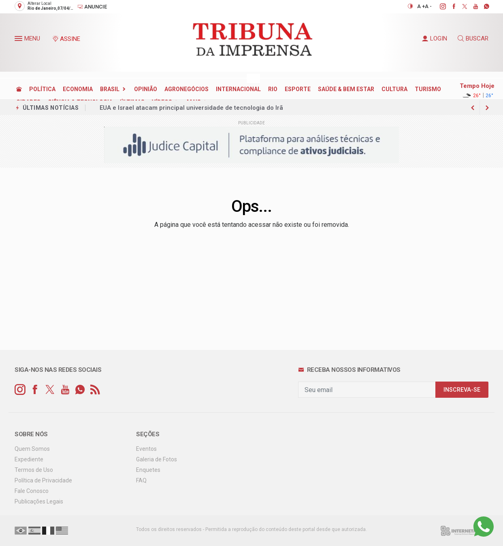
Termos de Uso (34, 470)
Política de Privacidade (43, 480)
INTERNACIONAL (238, 89)
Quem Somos (32, 449)
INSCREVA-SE (461, 389)
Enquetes (148, 470)
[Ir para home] (19, 89)
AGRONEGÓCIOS (186, 89)
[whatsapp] (482, 6)
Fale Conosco (32, 491)
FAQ (141, 480)
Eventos (146, 449)
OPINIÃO (145, 89)
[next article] (472, 107)
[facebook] (449, 6)
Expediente (29, 459)
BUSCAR (473, 38)
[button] (19, 40)
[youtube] (471, 6)
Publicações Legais (39, 501)
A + (421, 6)
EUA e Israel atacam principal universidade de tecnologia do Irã (191, 107)
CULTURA (394, 89)
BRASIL (109, 89)
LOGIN (434, 38)
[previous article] (487, 107)
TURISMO (428, 89)
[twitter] (460, 6)
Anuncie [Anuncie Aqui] (92, 7)
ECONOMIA (78, 89)
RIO (272, 89)
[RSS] (95, 390)
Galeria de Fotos (156, 459)
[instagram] (438, 6)
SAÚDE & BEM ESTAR (346, 89)
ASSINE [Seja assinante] (66, 39)
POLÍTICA (42, 89)
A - (428, 6)
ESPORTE (298, 89)
